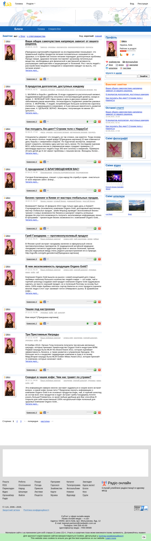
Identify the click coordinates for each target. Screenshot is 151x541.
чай (37, 272)
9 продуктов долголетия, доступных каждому (127, 94)
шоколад (61, 312)
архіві (119, 73)
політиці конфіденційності (111, 536)
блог (109, 65)
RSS (4, 485)
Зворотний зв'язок (11, 510)
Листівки (39, 492)
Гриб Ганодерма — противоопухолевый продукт (56, 235)
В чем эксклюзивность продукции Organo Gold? (56, 266)
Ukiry (7, 41)
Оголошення (25, 485)
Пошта (5, 482)
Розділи (30, 3)
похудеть (92, 132)
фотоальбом (130, 62)
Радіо (5, 498)
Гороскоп (55, 485)
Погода (38, 485)
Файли (22, 495)
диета (43, 132)
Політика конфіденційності (36, 510)
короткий (89, 36)
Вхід (132, 3)
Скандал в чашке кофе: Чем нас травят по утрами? (58, 377)
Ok (144, 537)
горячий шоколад (81, 270)
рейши (96, 239)
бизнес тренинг (47, 201)
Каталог (70, 482)
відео (119, 65)
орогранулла (61, 47)
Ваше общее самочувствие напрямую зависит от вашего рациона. (124, 89)
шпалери (111, 68)
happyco (44, 47)
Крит (130, 214)
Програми (55, 482)
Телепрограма (73, 485)
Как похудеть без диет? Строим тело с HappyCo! (56, 128)
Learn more (111, 538)
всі (15, 36)
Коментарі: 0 (32, 79)
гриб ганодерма (80, 239)
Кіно (85, 492)
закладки (132, 65)
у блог (22, 36)
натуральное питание (84, 90)
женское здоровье (48, 90)
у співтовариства (36, 36)
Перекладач (8, 488)
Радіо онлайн (119, 483)
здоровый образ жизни (65, 90)
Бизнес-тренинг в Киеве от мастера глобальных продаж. (62, 197)
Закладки (87, 482)
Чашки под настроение (40, 309)
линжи (90, 239)
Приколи (39, 488)
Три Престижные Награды (42, 334)
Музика (54, 495)
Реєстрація (143, 3)
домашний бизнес (74, 201)
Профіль (111, 37)
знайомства (113, 62)
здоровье (52, 47)
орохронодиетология (76, 47)
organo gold (68, 239)
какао (27, 272)
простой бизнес (89, 201)
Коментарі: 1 (32, 370)
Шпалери (23, 492)
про (95, 90)
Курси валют (89, 485)
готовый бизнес (60, 201)
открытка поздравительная (64, 172)
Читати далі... (31, 70)
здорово (49, 132)
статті (120, 107)
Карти (53, 492)
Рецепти (39, 495)
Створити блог (54, 29)
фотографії (120, 138)
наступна (45, 421)
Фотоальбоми (73, 488)
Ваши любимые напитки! (51, 239)
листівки (125, 68)
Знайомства (56, 488)
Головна (19, 3)
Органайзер (8, 495)
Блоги (85, 488)
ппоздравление (82, 172)
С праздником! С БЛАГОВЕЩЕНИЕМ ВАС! (52, 169)
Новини (70, 492)
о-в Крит (109, 214)
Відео (5, 492)
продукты (89, 47)
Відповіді (71, 495)
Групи (85, 495)
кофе (33, 272)
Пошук (38, 482)
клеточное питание (61, 132)
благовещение (46, 172)
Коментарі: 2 (32, 323)
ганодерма (78, 338)
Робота (22, 482)
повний (98, 36)
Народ (22, 488)
